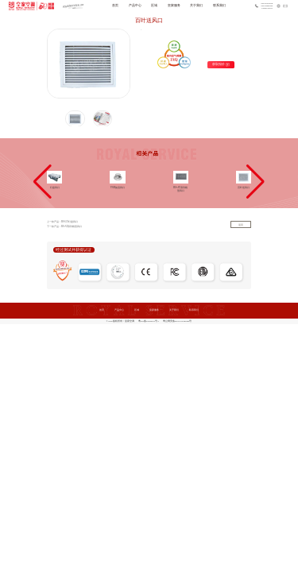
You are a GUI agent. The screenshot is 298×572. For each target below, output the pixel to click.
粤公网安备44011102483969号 (177, 321)
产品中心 (135, 5)
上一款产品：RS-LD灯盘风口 (62, 221)
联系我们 (219, 5)
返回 (240, 225)
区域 (154, 5)
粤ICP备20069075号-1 (148, 321)
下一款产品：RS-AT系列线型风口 (64, 226)
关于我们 (196, 5)
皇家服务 (174, 5)
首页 (115, 5)
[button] (42, 181)
